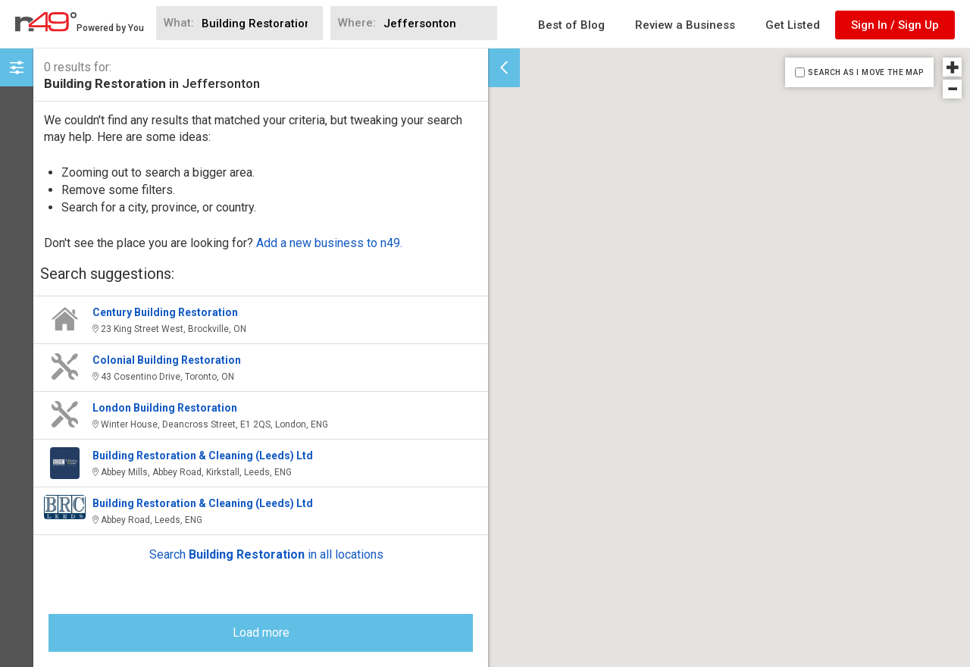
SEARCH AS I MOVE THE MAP (865, 72)
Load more (261, 632)
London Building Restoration (164, 408)
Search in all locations (266, 554)
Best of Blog (571, 25)
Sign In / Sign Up (895, 25)
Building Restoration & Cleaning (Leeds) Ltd (202, 455)
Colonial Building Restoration (166, 360)
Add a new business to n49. (329, 243)
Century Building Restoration (165, 312)
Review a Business (685, 25)
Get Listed (792, 25)
